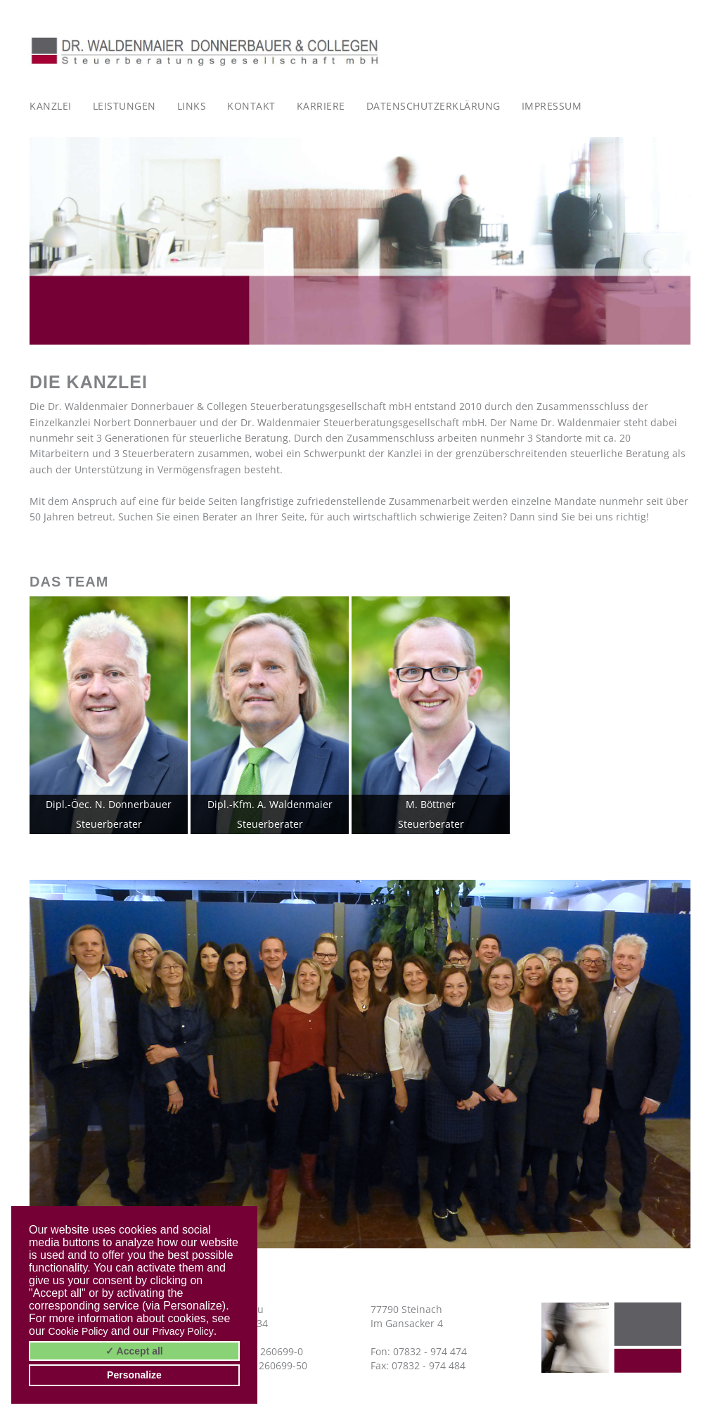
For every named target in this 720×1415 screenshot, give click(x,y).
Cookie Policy (78, 1331)
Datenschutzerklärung (433, 106)
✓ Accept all (134, 1351)
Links (192, 106)
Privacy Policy (183, 1331)
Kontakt (251, 106)
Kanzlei (51, 106)
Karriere (321, 106)
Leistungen (124, 106)
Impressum (552, 106)
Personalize (134, 1375)
